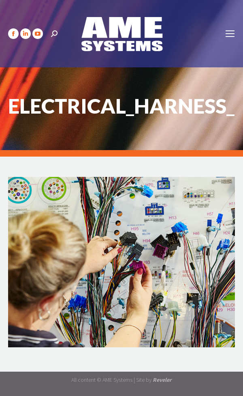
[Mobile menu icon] (230, 34)
